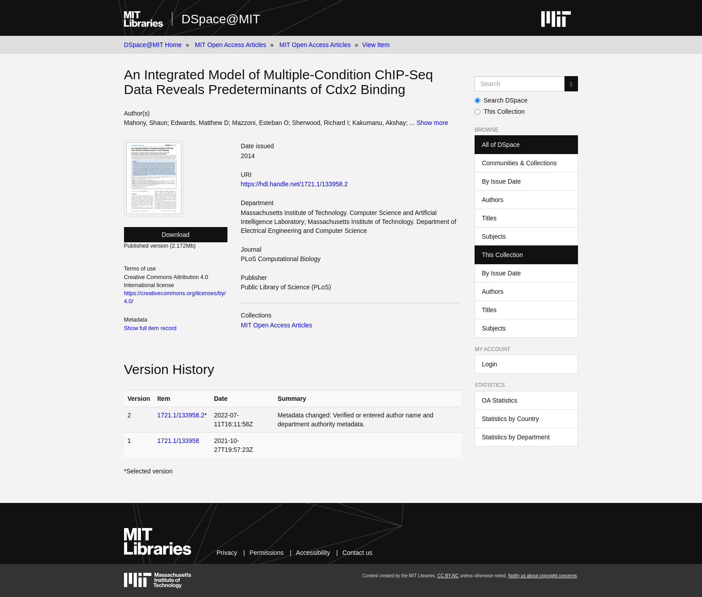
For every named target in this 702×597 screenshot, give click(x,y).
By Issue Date (501, 181)
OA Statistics (499, 400)
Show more (432, 122)
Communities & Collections (519, 163)
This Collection (500, 111)
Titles (489, 218)
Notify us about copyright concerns (542, 575)
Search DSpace (501, 100)
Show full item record (150, 328)
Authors (492, 199)
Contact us (357, 552)
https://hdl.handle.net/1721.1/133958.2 (294, 184)
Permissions (266, 552)
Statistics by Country (510, 418)
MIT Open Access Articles (230, 44)
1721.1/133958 (178, 440)
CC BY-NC (447, 575)
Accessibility (313, 552)
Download (175, 234)
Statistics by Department (516, 437)
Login (489, 364)
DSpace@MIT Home (153, 44)
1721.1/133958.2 (180, 415)
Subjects (494, 236)
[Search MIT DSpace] (520, 83)
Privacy (227, 552)
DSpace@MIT (220, 19)
